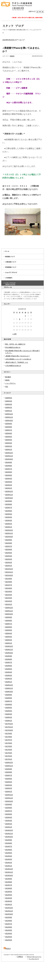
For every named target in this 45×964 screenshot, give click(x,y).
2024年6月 (8, 472)
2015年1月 (8, 827)
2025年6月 (8, 433)
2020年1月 (8, 643)
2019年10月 (9, 653)
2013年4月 (8, 895)
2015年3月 (8, 820)
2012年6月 (8, 927)
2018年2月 (8, 717)
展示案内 (8, 377)
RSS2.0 (7, 948)
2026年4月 (8, 401)
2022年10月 (9, 536)
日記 (6, 386)
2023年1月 (8, 527)
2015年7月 (8, 811)
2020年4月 (8, 633)
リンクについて (34, 959)
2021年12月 (9, 569)
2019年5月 (8, 669)
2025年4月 (8, 440)
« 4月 (15, 334)
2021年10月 (9, 575)
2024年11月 (9, 456)
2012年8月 (8, 920)
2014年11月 (9, 833)
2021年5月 (8, 591)
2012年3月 (8, 937)
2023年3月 (8, 520)
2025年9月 (8, 423)
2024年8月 (8, 466)
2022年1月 (8, 565)
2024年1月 (8, 488)
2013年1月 (8, 904)
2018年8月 (8, 698)
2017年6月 (8, 743)
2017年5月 (8, 746)
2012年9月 (8, 917)
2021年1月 (8, 604)
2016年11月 (9, 766)
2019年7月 (8, 662)
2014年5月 (8, 853)
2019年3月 (8, 675)
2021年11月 (9, 572)
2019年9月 (8, 656)
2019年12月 (9, 646)
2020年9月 (8, 617)
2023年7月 (8, 507)
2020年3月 (8, 637)
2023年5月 (8, 514)
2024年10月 (9, 459)
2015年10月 (9, 801)
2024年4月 (8, 478)
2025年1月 (8, 449)
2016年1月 (8, 791)
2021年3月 (8, 598)
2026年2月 (8, 407)
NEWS (7, 380)
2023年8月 (8, 504)
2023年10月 (9, 498)
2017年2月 (8, 756)
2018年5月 (8, 707)
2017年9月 (8, 733)
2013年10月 (9, 875)
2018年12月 (9, 685)
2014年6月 (8, 850)
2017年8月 (8, 737)
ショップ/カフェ (10, 383)
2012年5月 (8, 930)
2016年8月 (8, 772)
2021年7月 (8, 585)
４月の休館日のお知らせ (13, 365)
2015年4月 (8, 817)
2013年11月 (9, 872)
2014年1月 (8, 866)
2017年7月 (8, 740)
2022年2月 (8, 562)
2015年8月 (8, 808)
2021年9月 (8, 578)
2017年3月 (8, 753)
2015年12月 (9, 795)
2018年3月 (8, 714)
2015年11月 (9, 798)
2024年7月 (8, 469)
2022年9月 (8, 540)
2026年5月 (8, 398)
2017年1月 (8, 759)
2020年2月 (8, 640)
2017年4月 (8, 749)
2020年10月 (9, 614)
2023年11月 (9, 495)
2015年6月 (8, 814)
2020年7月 (8, 624)
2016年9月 (8, 769)
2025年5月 (8, 437)
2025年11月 (9, 417)
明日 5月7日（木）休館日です (15, 344)
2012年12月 (9, 908)
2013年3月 (8, 898)
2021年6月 (8, 588)
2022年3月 (8, 559)
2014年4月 (8, 856)
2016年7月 (8, 775)
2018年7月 (8, 701)
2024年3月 (8, 482)
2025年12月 (9, 414)
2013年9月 (8, 879)
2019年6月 (8, 666)
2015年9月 (8, 804)
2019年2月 (8, 678)
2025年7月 (8, 430)
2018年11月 (9, 688)
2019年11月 (9, 649)
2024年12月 (9, 453)
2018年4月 (8, 711)
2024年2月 (8, 485)
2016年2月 (8, 788)
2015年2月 (8, 824)
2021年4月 (8, 595)
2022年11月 (9, 533)
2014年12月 (9, 830)
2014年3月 (8, 859)
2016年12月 (9, 762)
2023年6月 (8, 511)
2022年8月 (8, 543)
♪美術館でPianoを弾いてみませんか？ (17, 356)
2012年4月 (8, 933)
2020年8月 (8, 620)
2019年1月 (8, 682)
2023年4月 (8, 517)
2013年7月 (8, 885)
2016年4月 (8, 782)
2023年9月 (8, 501)
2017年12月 (9, 724)
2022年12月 (9, 530)
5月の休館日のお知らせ (12, 347)
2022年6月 (8, 549)
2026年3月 (8, 404)
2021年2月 (8, 601)
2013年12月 (9, 869)
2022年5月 (8, 553)
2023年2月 (8, 524)
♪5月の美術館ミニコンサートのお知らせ (18, 359)
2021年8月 (8, 582)
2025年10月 (9, 420)
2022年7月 (8, 546)
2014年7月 (8, 846)
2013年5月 (8, 891)
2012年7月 (8, 924)
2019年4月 (8, 672)
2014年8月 (8, 843)
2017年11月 (9, 727)
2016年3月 (8, 785)
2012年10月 (9, 914)
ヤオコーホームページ (34, 956)
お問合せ (20, 956)
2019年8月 (8, 659)
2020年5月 (8, 630)
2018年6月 (8, 704)
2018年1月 (8, 720)
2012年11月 (9, 911)
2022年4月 (8, 556)
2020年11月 (9, 611)
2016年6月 (8, 779)
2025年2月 (8, 446)
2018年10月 (9, 691)
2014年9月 (8, 840)
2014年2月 (8, 862)
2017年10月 (9, 730)
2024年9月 (8, 462)
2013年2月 (8, 901)
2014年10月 (9, 837)
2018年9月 (8, 695)
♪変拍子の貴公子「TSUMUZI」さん (16, 362)
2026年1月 (8, 411)
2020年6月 (8, 627)
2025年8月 (8, 427)
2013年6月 (8, 888)
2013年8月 (8, 882)
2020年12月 (9, 608)
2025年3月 (8, 443)
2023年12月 (9, 491)
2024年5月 (8, 475)
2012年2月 (8, 940)
